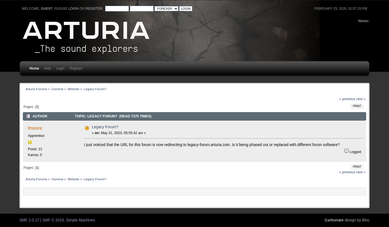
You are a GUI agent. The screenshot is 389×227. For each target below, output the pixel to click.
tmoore (35, 127)
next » (361, 99)
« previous (347, 99)
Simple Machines (80, 220)
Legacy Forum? (105, 127)
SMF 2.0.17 (29, 220)
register (93, 9)
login (73, 9)
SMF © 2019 (53, 220)
